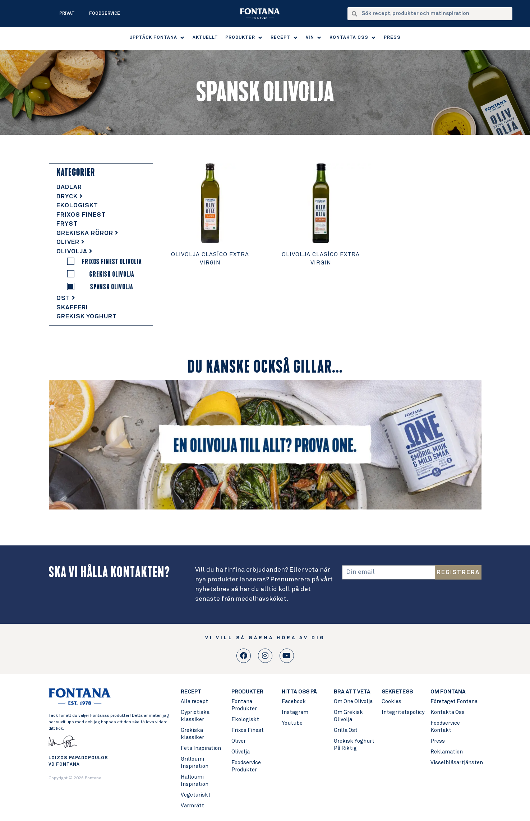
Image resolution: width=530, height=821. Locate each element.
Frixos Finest (81, 215)
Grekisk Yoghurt (86, 317)
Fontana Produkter (244, 705)
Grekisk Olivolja (111, 274)
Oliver (70, 242)
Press (437, 741)
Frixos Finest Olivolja (112, 261)
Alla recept (194, 701)
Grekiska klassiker (192, 734)
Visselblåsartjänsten (455, 762)
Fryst (67, 224)
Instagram (295, 712)
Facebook (294, 701)
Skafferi (72, 308)
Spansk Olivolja (111, 286)
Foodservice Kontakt (445, 726)
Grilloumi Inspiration (194, 762)
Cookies (391, 701)
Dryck (69, 197)
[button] (157, 38)
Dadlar (69, 187)
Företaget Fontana (454, 701)
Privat (67, 13)
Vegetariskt (196, 795)
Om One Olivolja (353, 701)
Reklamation (446, 752)
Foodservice (104, 13)
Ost (65, 298)
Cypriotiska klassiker (195, 716)
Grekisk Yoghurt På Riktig (354, 744)
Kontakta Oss (447, 712)
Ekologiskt (77, 206)
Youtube (292, 723)
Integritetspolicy (402, 712)
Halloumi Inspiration (194, 780)
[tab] (101, 187)
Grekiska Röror (87, 233)
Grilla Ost (346, 730)
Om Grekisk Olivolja (348, 716)
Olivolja (74, 252)
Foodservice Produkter (246, 766)
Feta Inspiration (201, 748)
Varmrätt (192, 805)
